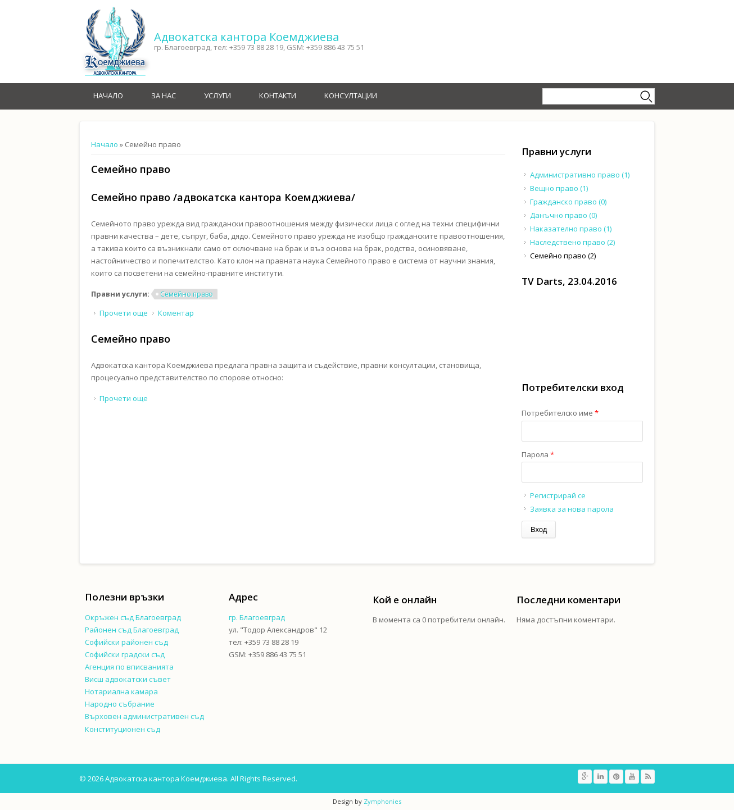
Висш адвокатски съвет (128, 679)
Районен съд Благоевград (132, 630)
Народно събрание (120, 704)
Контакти (277, 95)
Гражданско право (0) (568, 202)
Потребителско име (560, 413)
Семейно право (186, 294)
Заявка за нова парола (572, 509)
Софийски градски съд (125, 654)
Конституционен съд (122, 729)
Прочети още (123, 313)
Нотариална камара (121, 691)
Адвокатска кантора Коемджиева (246, 36)
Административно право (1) (579, 175)
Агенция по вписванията (129, 667)
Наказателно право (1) (570, 229)
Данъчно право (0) (563, 215)
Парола (538, 454)
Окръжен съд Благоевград (133, 617)
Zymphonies (382, 801)
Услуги (217, 95)
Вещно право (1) (559, 188)
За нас (163, 95)
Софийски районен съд (126, 642)
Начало (108, 95)
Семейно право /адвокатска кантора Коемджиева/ (223, 197)
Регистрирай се (558, 495)
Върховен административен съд (144, 716)
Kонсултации (350, 95)
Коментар (176, 313)
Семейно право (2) (563, 256)
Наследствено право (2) (572, 242)
